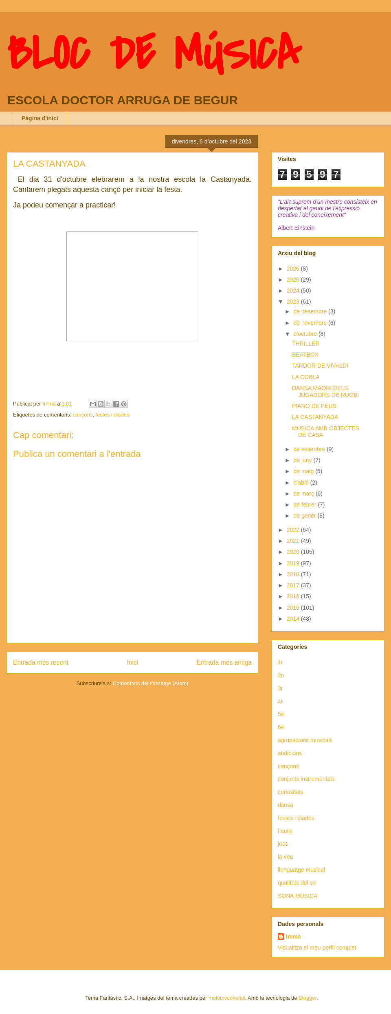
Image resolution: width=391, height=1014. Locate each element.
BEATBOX (305, 354)
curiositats (290, 792)
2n (281, 675)
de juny (303, 460)
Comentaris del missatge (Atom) (151, 683)
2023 (294, 301)
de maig (304, 471)
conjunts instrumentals (306, 779)
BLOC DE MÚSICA (154, 54)
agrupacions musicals (305, 740)
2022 (294, 530)
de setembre (310, 449)
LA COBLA (306, 377)
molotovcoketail (227, 998)
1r (280, 662)
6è (281, 727)
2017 (294, 585)
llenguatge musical (301, 869)
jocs (283, 843)
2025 (294, 279)
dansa (285, 805)
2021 (294, 541)
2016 (294, 596)
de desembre (310, 311)
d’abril (301, 482)
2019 (294, 563)
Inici (132, 662)
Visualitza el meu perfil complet (317, 947)
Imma (293, 936)
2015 (294, 607)
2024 (294, 290)
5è (281, 714)
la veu (285, 856)
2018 (294, 574)
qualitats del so (297, 883)
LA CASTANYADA (315, 417)
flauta (285, 831)
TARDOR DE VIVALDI (320, 365)
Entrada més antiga (224, 662)
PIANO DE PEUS (314, 406)
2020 (294, 552)
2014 (294, 618)
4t (280, 701)
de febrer (305, 504)
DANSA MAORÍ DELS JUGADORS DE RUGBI (325, 391)
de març (304, 493)
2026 (294, 268)
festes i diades (112, 415)
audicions (290, 753)
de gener (305, 515)
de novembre (310, 323)
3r (280, 688)
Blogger (307, 998)
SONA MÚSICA (297, 896)
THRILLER (306, 343)
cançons (82, 415)
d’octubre (305, 334)
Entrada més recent (40, 662)
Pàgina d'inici (40, 118)
